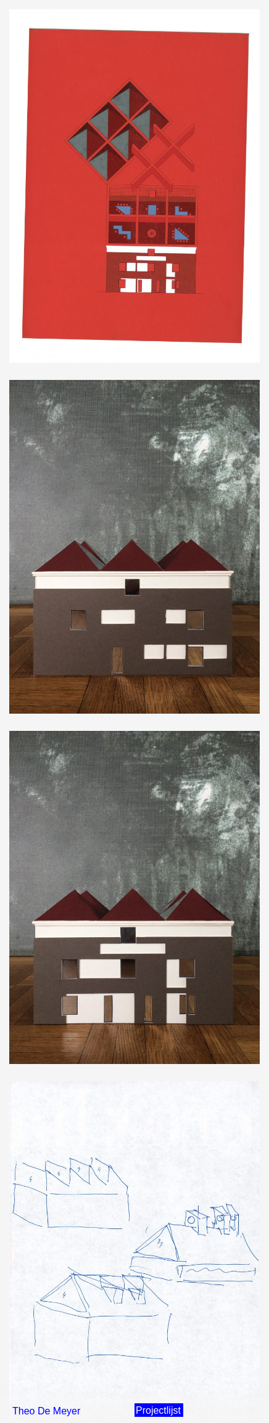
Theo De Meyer (46, 1411)
